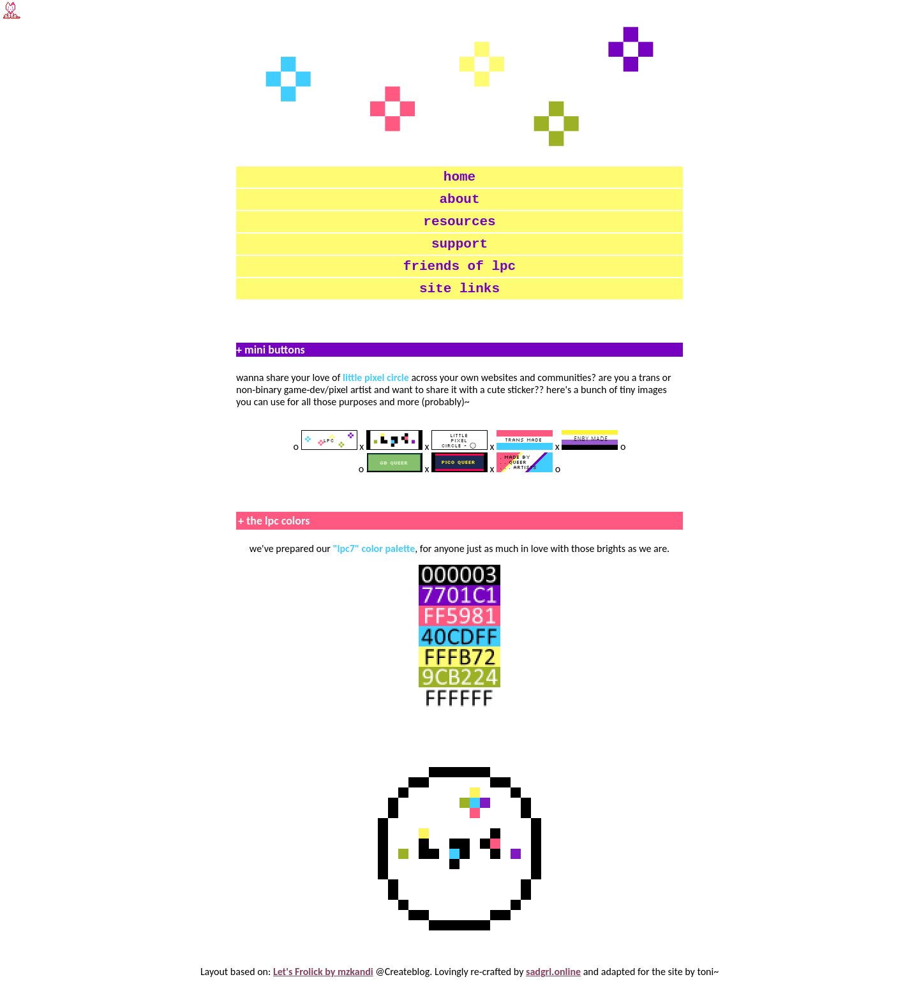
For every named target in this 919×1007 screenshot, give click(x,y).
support (459, 255)
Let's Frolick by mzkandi (323, 991)
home (459, 179)
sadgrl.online (553, 991)
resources (459, 230)
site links (459, 306)
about (460, 204)
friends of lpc (459, 281)
